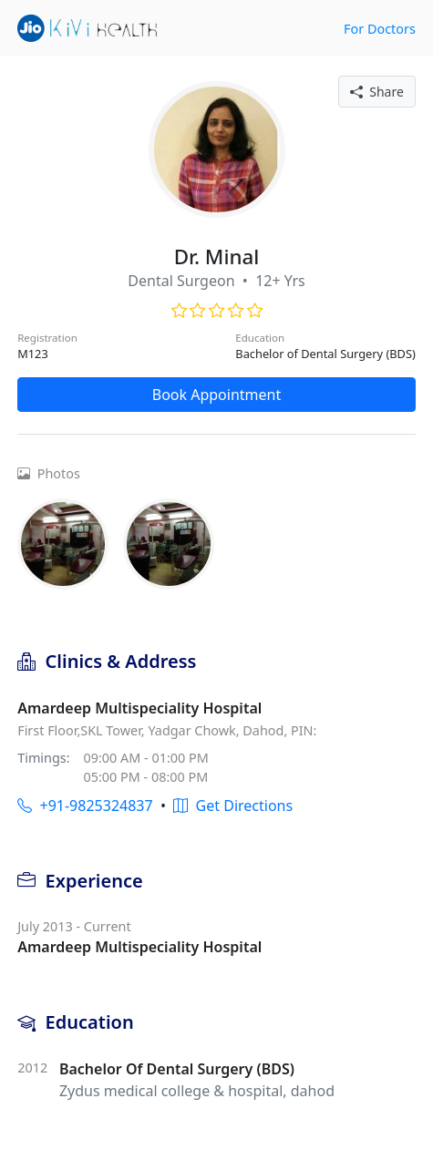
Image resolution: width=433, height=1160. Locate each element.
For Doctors (380, 28)
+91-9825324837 (84, 806)
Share (377, 91)
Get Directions (233, 806)
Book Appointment (217, 395)
